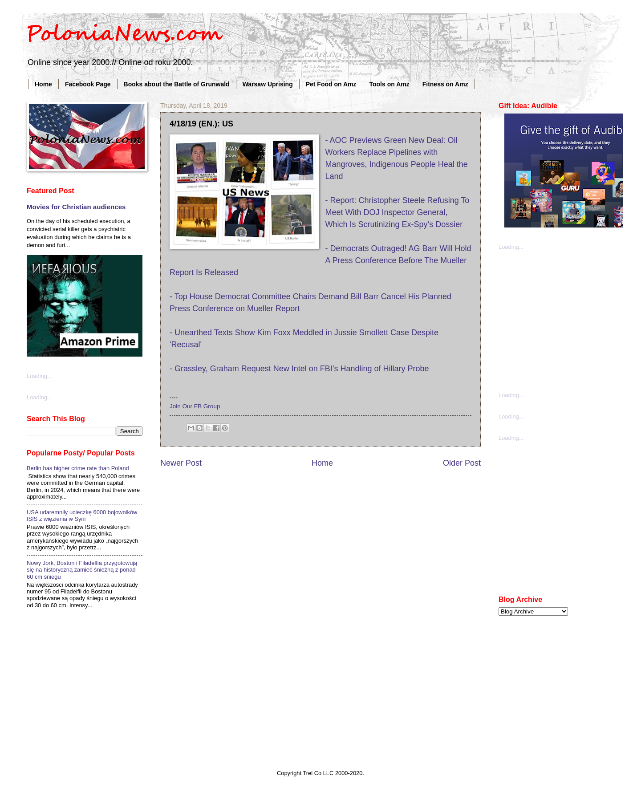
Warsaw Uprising (268, 84)
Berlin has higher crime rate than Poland (78, 468)
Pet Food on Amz (331, 84)
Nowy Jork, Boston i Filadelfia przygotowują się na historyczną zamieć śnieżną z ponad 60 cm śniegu (82, 570)
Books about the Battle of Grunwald (177, 84)
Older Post (462, 463)
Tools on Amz (389, 84)
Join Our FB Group (195, 406)
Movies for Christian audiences (76, 207)
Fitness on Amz (445, 84)
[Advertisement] (565, 320)
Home (43, 84)
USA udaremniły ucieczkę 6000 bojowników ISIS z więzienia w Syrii (82, 515)
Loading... (39, 376)
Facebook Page (88, 84)
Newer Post (181, 463)
